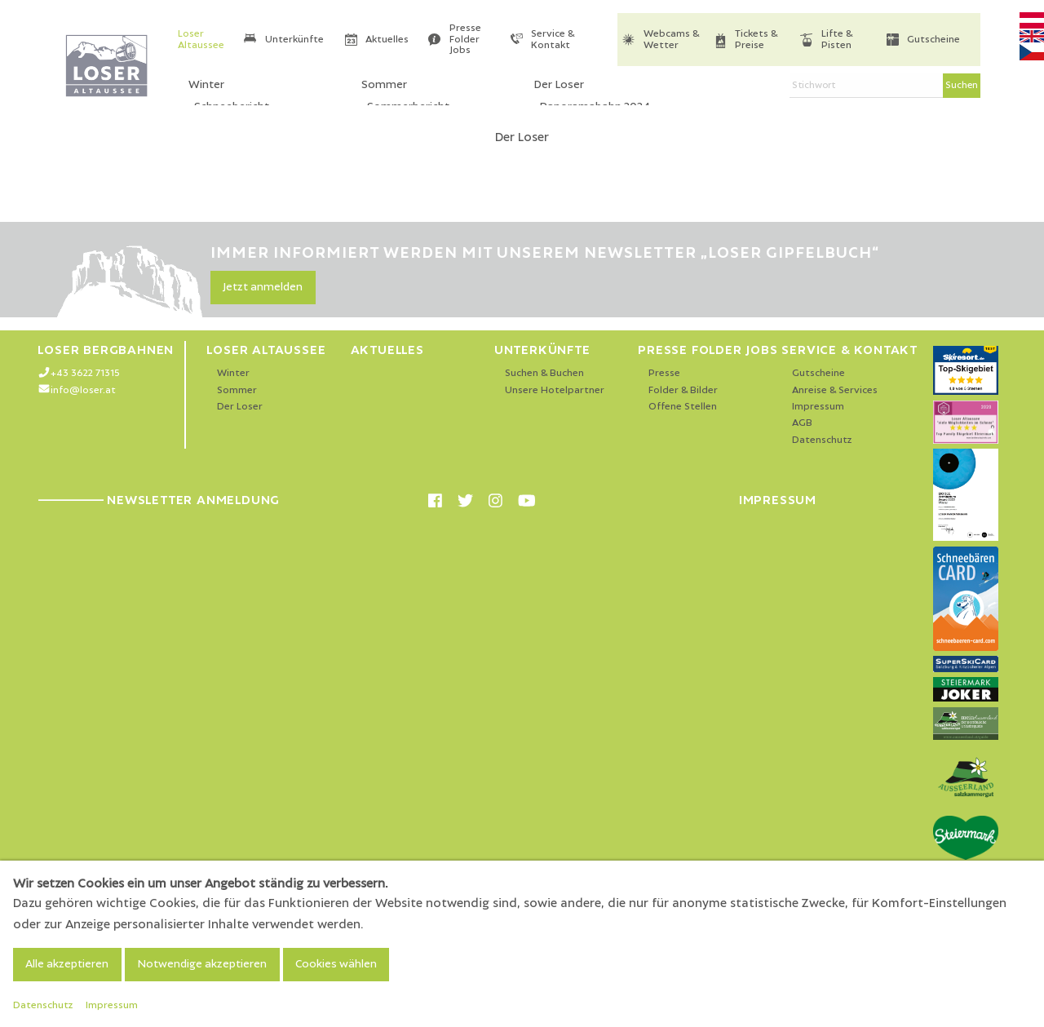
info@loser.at (83, 390)
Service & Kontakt (552, 40)
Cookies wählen (336, 964)
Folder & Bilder (683, 390)
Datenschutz (822, 440)
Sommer (237, 390)
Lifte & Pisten (836, 40)
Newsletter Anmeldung (159, 500)
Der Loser (240, 406)
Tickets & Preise (756, 40)
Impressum (818, 406)
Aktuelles (387, 39)
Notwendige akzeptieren (202, 964)
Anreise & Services (835, 390)
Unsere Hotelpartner (554, 390)
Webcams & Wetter (671, 40)
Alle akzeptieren (66, 964)
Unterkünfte (294, 39)
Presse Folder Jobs (465, 39)
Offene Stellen (682, 406)
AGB (802, 423)
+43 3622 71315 (85, 373)
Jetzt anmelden (263, 287)
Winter (233, 373)
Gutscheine (933, 39)
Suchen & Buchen (544, 373)
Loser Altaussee (201, 40)
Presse (664, 373)
